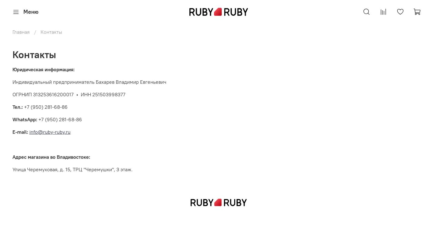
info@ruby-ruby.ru (49, 132)
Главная (21, 32)
